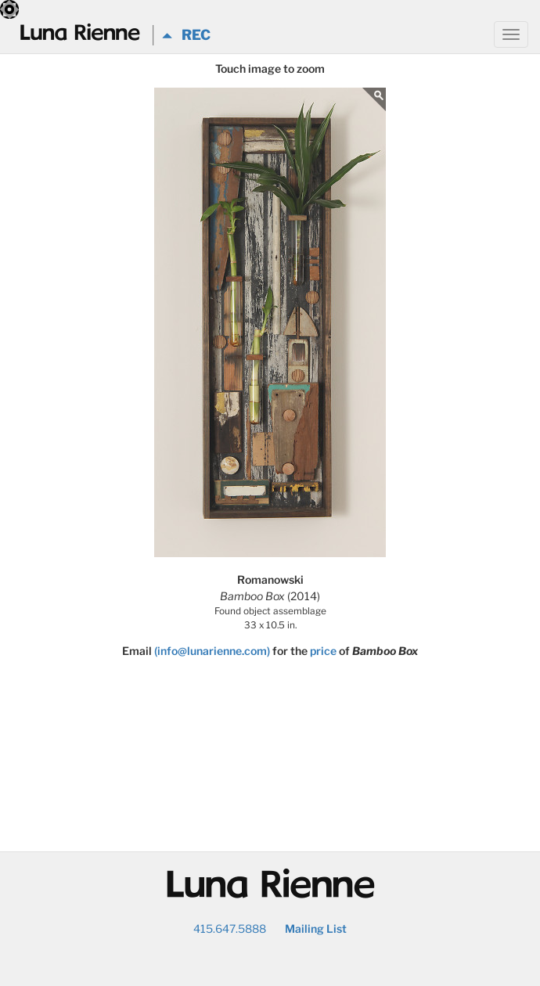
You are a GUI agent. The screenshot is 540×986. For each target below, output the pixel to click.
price (323, 650)
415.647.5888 (229, 928)
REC (186, 35)
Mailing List (316, 928)
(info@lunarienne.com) (212, 650)
